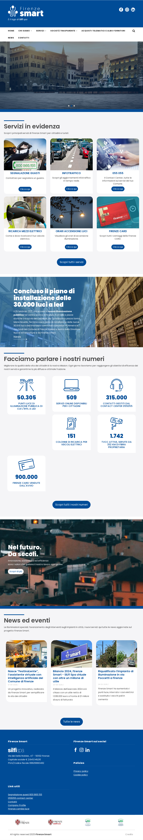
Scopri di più (15, 571)
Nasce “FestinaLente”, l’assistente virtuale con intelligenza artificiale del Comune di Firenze (25, 676)
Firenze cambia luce (18, 809)
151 (71, 436)
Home (11, 31)
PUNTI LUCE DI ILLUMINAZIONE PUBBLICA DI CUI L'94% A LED (26, 406)
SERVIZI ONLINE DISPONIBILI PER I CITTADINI (71, 405)
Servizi (41, 31)
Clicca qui (25, 189)
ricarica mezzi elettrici (25, 231)
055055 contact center (20, 798)
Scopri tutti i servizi (71, 262)
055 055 (117, 173)
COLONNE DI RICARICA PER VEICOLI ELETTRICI (71, 443)
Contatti (24, 38)
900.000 (26, 477)
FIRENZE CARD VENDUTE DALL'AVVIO (26, 484)
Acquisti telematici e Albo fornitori (104, 31)
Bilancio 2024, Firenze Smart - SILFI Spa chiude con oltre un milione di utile (69, 676)
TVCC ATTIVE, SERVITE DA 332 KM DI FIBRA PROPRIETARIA (117, 444)
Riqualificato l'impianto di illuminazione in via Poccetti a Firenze (115, 675)
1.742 (116, 436)
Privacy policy (81, 771)
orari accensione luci (71, 231)
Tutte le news (71, 722)
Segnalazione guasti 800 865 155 (25, 794)
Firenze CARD (118, 231)
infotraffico (71, 173)
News (11, 38)
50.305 (26, 397)
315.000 (116, 397)
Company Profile (17, 805)
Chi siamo (25, 31)
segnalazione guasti (25, 173)
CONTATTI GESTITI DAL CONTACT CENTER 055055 (116, 405)
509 (71, 397)
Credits (129, 834)
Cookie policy (81, 775)
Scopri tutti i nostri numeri (71, 505)
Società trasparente (64, 31)
